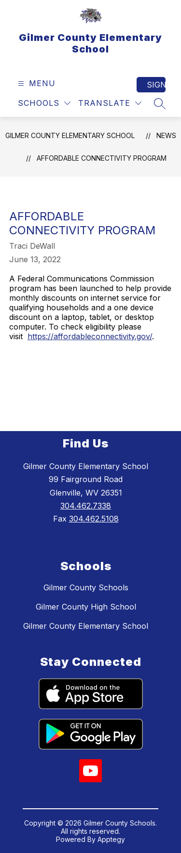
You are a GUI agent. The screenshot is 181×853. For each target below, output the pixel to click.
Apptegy (111, 839)
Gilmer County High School (86, 606)
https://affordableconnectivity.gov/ (90, 336)
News (166, 135)
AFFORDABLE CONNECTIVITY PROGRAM (102, 158)
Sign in (156, 84)
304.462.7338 (85, 505)
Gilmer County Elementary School (70, 135)
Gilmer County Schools (85, 587)
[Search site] (160, 103)
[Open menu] (35, 83)
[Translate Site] (110, 103)
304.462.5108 (94, 518)
